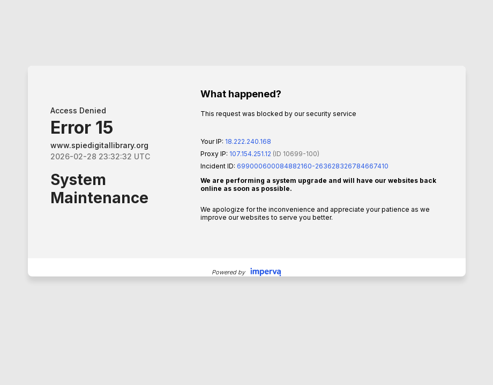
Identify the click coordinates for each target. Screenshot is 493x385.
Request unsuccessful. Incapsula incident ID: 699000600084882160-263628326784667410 (246, 192)
